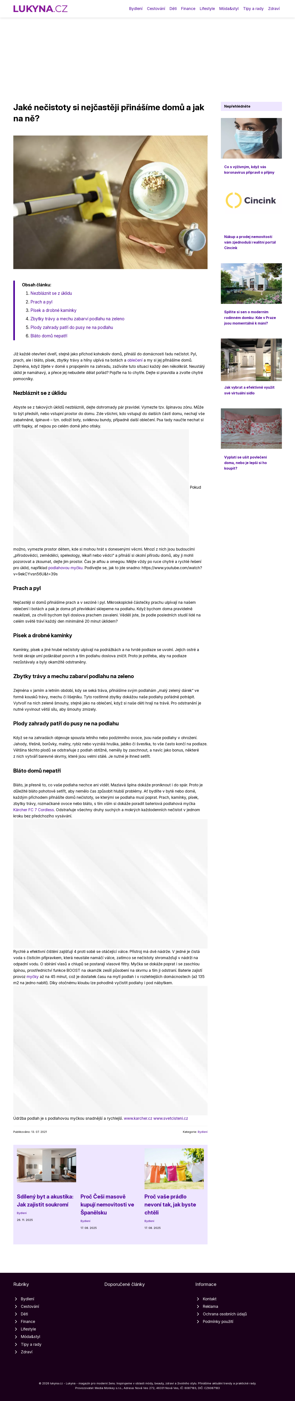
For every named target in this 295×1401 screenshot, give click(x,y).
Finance (188, 8)
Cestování (156, 8)
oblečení (135, 360)
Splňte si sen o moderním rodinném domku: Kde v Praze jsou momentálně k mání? (250, 317)
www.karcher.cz (138, 1118)
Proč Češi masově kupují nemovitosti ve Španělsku (107, 1204)
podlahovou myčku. (65, 567)
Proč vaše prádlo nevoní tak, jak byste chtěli (170, 1204)
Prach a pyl (41, 302)
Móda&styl (229, 8)
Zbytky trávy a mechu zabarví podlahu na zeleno (77, 318)
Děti (173, 8)
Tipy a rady (253, 8)
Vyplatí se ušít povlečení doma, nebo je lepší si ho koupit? (245, 463)
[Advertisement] (147, 51)
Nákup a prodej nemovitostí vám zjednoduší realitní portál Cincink (250, 242)
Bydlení (136, 8)
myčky (33, 976)
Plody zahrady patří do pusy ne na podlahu (71, 327)
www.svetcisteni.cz (170, 1118)
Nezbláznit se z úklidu (51, 293)
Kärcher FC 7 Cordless (33, 809)
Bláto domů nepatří (48, 335)
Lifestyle (207, 8)
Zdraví (274, 8)
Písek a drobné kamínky (53, 310)
